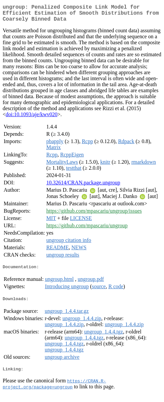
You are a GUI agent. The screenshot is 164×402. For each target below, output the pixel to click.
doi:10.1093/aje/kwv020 (31, 118)
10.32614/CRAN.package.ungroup (83, 186)
